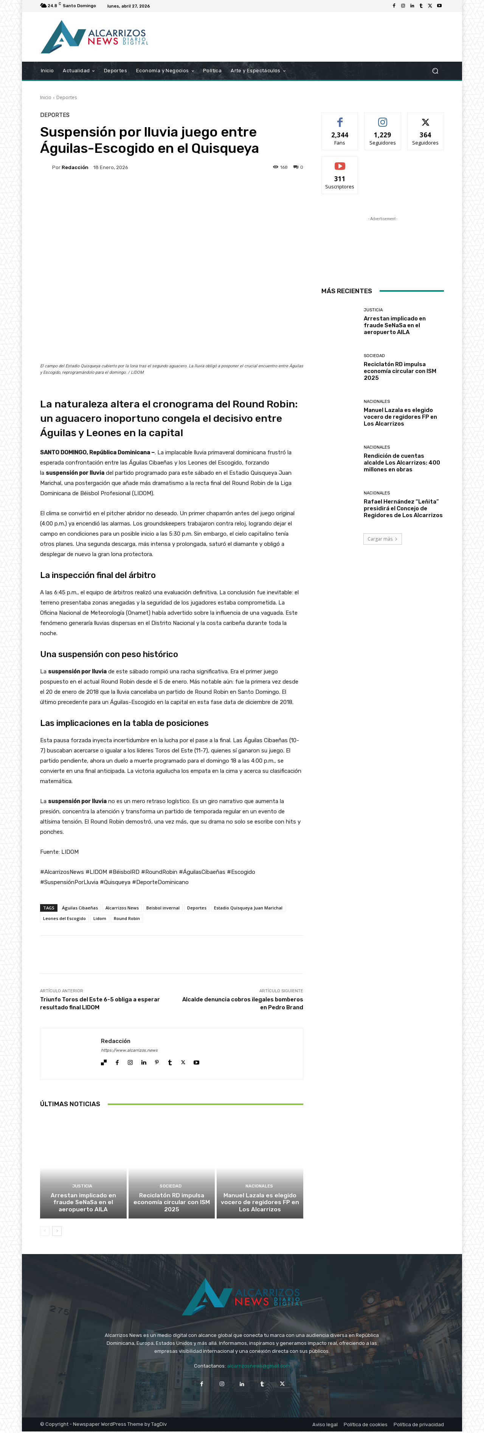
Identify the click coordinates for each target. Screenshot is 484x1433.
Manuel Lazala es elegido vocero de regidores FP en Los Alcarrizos (260, 1204)
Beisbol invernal (163, 908)
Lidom (99, 918)
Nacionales (259, 1188)
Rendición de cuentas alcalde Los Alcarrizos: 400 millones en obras (402, 462)
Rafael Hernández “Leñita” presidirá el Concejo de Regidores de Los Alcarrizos (403, 508)
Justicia (82, 1188)
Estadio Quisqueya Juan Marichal (248, 908)
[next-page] (57, 1233)
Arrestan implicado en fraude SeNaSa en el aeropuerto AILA (83, 1204)
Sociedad (171, 1188)
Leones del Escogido (64, 918)
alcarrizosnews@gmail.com (258, 1367)
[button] (435, 71)
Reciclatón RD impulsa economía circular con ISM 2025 (171, 1204)
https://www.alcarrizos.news (129, 1050)
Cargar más (383, 539)
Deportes (66, 97)
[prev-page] (45, 1233)
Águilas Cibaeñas (80, 908)
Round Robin (127, 918)
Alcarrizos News (122, 908)
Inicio (45, 97)
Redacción (75, 167)
